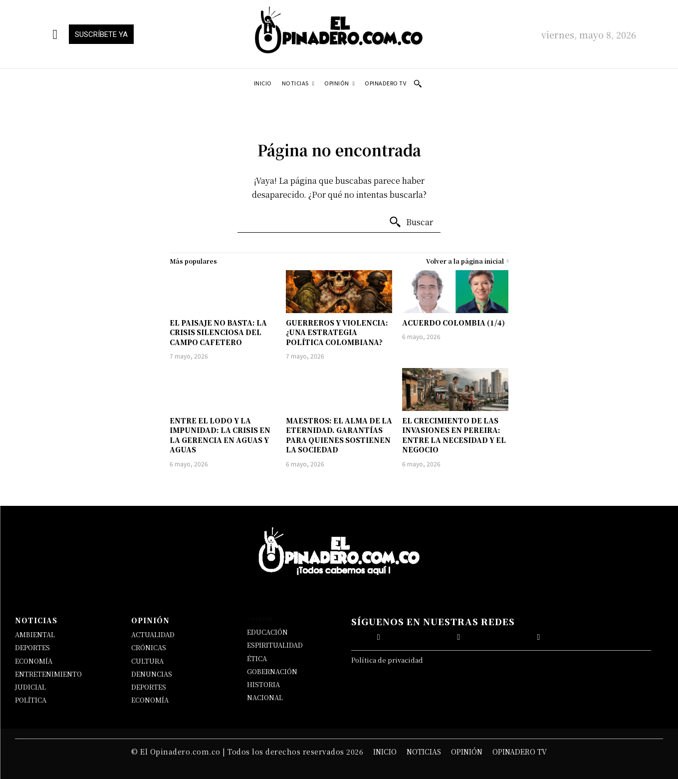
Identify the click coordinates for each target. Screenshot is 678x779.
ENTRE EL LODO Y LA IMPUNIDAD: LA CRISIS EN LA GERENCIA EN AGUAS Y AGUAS (220, 435)
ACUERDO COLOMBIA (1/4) (453, 323)
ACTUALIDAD (153, 634)
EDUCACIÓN (267, 632)
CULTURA (147, 661)
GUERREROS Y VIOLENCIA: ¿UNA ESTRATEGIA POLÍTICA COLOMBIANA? (337, 332)
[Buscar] (411, 222)
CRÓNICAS (148, 647)
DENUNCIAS (151, 674)
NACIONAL (265, 697)
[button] (418, 83)
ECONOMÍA (33, 661)
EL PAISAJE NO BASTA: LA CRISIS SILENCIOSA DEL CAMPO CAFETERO (218, 332)
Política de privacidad (387, 660)
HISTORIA (263, 684)
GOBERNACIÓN (272, 671)
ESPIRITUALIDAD (275, 645)
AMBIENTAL (35, 634)
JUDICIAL (30, 687)
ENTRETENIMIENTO (48, 674)
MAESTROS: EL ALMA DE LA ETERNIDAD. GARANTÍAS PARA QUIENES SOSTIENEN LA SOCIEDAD (339, 435)
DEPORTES (32, 647)
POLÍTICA (30, 700)
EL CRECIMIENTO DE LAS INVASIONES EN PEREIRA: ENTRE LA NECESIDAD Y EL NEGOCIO (454, 435)
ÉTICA (257, 658)
